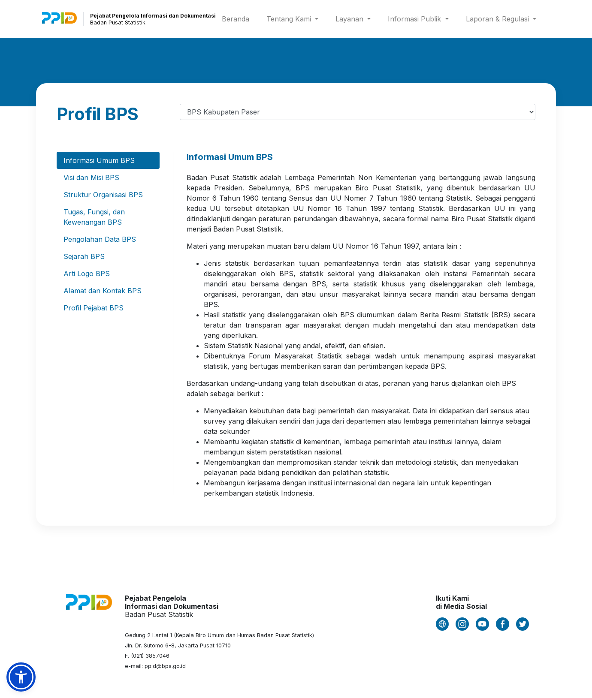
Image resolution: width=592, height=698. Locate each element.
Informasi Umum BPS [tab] (99, 160)
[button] (21, 677)
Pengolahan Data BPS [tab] (99, 239)
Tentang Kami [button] (289, 19)
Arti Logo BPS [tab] (86, 273)
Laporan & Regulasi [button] (498, 19)
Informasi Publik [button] (415, 19)
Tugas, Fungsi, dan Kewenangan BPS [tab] (94, 217)
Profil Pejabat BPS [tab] (93, 308)
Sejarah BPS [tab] (84, 256)
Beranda (237, 18)
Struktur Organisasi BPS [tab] (103, 194)
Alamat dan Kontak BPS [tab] (102, 290)
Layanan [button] (350, 19)
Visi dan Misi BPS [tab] (91, 177)
